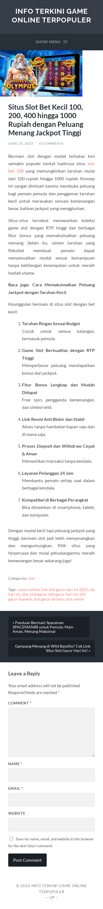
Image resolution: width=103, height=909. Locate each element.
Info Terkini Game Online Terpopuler (51, 15)
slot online (75, 599)
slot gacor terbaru (49, 599)
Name (15, 764)
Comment (20, 703)
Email (15, 788)
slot (32, 578)
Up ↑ (53, 897)
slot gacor (38, 594)
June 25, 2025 (21, 143)
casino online (28, 589)
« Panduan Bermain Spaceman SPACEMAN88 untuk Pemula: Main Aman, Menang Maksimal (43, 627)
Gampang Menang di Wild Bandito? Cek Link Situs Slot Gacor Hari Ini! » (52, 648)
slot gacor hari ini (63, 594)
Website (16, 813)
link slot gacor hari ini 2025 (64, 589)
